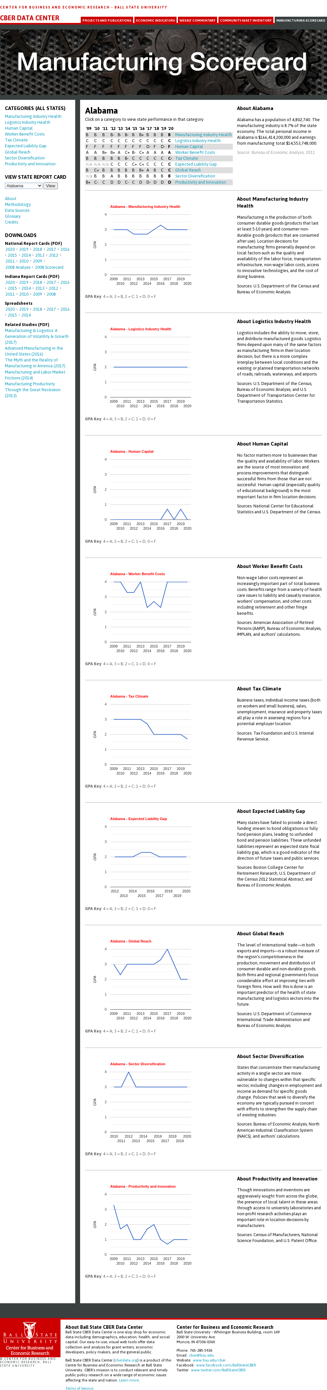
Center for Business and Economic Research (55, 7)
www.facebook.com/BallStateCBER (226, 1365)
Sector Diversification (25, 157)
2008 (51, 294)
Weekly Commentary (197, 20)
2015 (12, 255)
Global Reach (17, 152)
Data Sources (17, 210)
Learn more (129, 1380)
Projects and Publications (106, 20)
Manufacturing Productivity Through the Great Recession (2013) (32, 389)
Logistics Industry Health (27, 122)
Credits (11, 222)
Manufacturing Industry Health (33, 116)
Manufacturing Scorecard (300, 20)
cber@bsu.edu (201, 1355)
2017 (51, 249)
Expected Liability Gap (25, 145)
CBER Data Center (29, 18)
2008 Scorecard (49, 267)
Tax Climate (16, 139)
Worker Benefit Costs (24, 134)
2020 (10, 249)
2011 (10, 261)
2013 (39, 255)
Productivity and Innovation (30, 163)
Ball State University (140, 7)
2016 (65, 249)
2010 (23, 261)
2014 (26, 255)
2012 (53, 255)
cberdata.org (126, 1360)
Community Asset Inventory (246, 20)
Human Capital (19, 128)
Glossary (13, 216)
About (10, 198)
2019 (23, 249)
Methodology (18, 204)
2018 (37, 249)
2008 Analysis (18, 267)
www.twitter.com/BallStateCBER (218, 1370)
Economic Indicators (155, 20)
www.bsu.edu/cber (209, 1360)
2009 (37, 261)
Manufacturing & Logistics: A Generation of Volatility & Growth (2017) (37, 336)
